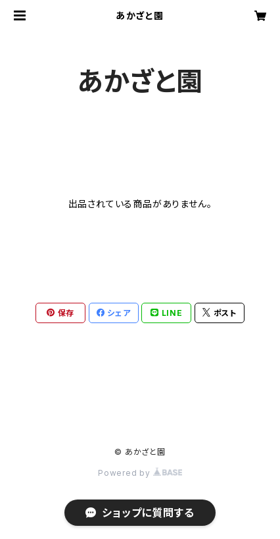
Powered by (140, 473)
